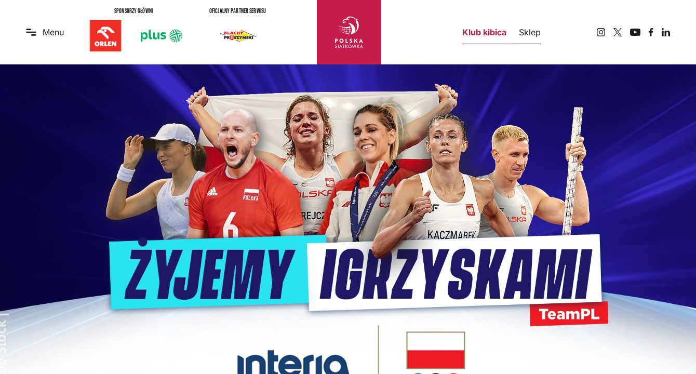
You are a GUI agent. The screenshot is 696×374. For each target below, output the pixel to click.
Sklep (530, 32)
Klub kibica (484, 32)
